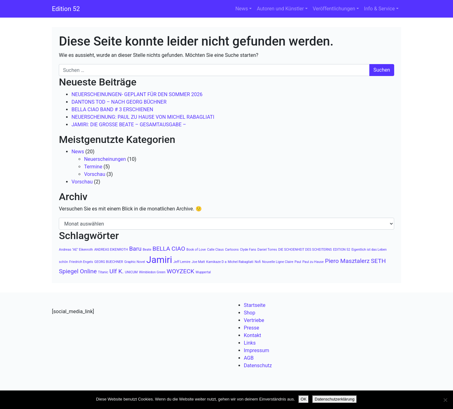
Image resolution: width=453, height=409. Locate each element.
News (241, 9)
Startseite (255, 305)
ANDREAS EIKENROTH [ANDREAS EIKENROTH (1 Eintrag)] (111, 250)
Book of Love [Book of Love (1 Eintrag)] (196, 250)
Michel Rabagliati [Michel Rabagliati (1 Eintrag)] (240, 262)
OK (304, 399)
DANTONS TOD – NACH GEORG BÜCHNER (118, 102)
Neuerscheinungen (105, 159)
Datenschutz (258, 365)
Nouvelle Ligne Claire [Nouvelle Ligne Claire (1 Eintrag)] (277, 262)
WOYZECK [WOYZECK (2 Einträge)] (180, 271)
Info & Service (379, 9)
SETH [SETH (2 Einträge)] (378, 260)
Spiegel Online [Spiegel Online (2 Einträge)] (78, 271)
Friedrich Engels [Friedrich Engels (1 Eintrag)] (81, 262)
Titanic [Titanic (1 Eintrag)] (103, 272)
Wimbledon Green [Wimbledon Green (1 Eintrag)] (152, 272)
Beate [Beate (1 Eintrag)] (147, 250)
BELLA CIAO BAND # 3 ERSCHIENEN (112, 109)
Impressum (256, 350)
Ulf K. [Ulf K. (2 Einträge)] (116, 271)
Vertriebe (254, 320)
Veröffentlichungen (334, 9)
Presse (251, 328)
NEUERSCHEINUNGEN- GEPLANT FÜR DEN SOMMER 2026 (137, 94)
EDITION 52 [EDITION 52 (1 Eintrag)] (341, 250)
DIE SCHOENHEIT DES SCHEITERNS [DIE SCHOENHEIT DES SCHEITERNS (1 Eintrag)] (305, 250)
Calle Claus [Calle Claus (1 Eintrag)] (215, 250)
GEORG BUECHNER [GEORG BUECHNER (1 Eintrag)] (108, 262)
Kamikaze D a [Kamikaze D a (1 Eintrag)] (216, 262)
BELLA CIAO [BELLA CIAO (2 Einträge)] (169, 248)
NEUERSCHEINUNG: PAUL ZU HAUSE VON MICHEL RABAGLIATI (142, 117)
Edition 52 (66, 9)
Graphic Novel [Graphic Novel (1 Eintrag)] (134, 262)
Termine (93, 167)
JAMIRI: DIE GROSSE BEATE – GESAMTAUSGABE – (128, 125)
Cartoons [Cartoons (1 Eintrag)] (232, 250)
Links (250, 343)
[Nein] (445, 400)
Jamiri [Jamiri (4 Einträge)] (159, 259)
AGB (249, 358)
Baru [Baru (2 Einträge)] (135, 248)
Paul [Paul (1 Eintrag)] (297, 262)
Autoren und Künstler (280, 9)
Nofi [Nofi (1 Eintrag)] (257, 262)
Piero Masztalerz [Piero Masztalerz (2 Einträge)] (347, 260)
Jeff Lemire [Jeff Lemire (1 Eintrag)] (181, 262)
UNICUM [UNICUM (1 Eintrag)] (131, 272)
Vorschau (94, 174)
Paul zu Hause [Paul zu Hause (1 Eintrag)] (313, 262)
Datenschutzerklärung (334, 399)
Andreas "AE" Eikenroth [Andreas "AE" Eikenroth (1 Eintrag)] (76, 250)
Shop (249, 313)
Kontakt (252, 335)
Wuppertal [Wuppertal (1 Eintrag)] (203, 272)
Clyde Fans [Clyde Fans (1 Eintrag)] (248, 250)
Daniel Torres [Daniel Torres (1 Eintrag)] (267, 250)
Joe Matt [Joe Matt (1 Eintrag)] (198, 262)
